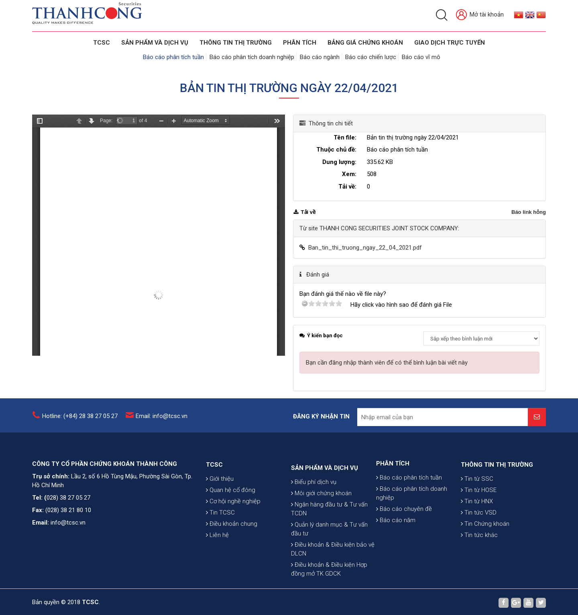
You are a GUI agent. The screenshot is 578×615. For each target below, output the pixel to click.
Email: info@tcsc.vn (161, 421)
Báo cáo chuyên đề (404, 535)
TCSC (101, 42)
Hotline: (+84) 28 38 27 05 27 (80, 421)
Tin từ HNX (477, 532)
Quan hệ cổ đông (230, 521)
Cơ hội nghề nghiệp (233, 532)
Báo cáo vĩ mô (421, 57)
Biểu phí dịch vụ (313, 527)
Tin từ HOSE (479, 521)
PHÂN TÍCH (392, 489)
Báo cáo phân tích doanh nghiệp (252, 57)
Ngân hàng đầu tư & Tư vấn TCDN (329, 554)
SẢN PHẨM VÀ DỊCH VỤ (154, 42)
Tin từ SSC (477, 510)
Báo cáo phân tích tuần (173, 57)
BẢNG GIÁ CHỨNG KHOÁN (365, 42)
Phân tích (299, 42)
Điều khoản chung (231, 555)
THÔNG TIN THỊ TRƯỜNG (235, 42)
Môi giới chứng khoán (321, 538)
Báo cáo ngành (320, 57)
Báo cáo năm (395, 546)
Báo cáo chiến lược (370, 57)
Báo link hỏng (528, 212)
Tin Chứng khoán (485, 555)
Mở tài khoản (480, 15)
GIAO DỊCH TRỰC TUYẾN (449, 42)
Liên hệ (217, 566)
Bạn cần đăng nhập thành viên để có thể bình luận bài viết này (387, 362)
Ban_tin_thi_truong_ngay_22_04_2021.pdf (365, 247)
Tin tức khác (479, 566)
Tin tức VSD (479, 543)
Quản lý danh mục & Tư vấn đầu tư (329, 574)
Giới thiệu (220, 510)
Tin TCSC (220, 543)
